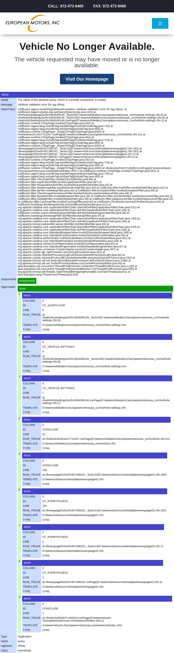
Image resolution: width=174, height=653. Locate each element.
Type (4, 636)
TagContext (8, 287)
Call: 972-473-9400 (65, 6)
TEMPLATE (30, 324)
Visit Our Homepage (87, 79)
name (4, 641)
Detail (4, 99)
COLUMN (29, 300)
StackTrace (8, 109)
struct (27, 295)
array (22, 288)
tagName (6, 645)
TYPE (26, 329)
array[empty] (27, 280)
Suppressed (8, 279)
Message (6, 104)
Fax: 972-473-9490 (109, 6)
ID (24, 305)
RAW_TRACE (31, 314)
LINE (26, 310)
